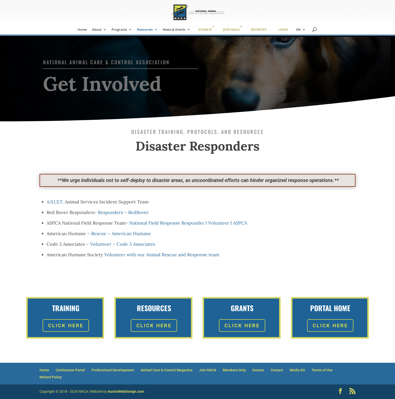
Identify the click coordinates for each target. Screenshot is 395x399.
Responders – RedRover (123, 212)
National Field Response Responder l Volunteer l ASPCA (188, 223)
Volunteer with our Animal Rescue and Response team (161, 255)
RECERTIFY (259, 29)
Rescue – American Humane (121, 233)
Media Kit (297, 370)
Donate (258, 370)
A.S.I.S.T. (55, 202)
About (97, 30)
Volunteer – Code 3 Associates (122, 244)
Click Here (65, 325)
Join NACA (207, 370)
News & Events (174, 30)
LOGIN (283, 29)
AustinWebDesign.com (126, 391)
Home (82, 30)
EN (298, 30)
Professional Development (112, 370)
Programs (119, 30)
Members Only (234, 370)
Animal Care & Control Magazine (166, 370)
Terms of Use (322, 370)
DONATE (205, 29)
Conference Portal (70, 370)
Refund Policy (51, 377)
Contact (277, 370)
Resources (145, 30)
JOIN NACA (231, 29)
